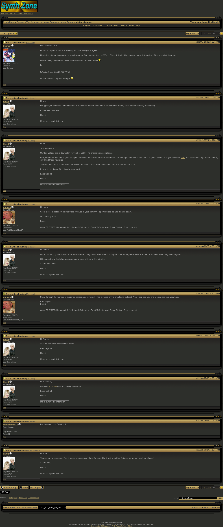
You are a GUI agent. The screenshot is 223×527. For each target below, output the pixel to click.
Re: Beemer (31, 98)
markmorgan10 (10, 425)
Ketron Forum (66, 22)
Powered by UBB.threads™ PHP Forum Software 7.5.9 (111, 526)
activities (53, 386)
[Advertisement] (166, 7)
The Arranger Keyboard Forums (41, 22)
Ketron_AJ (23, 498)
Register (87, 25)
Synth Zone (8, 22)
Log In (216, 22)
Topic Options (9, 33)
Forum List (97, 25)
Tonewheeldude (33, 498)
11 (216, 33)
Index (24, 487)
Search (123, 25)
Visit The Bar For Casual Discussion (16, 14)
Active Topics (112, 25)
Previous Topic (9, 487)
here (183, 157)
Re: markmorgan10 (34, 450)
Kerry (16, 498)
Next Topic (36, 487)
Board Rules (9, 507)
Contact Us (196, 507)
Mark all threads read (27, 507)
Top (4, 84)
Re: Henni (30, 43)
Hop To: (176, 498)
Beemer (7, 46)
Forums (20, 22)
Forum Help (134, 25)
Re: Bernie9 (31, 247)
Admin (11, 498)
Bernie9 (7, 207)
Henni (6, 101)
